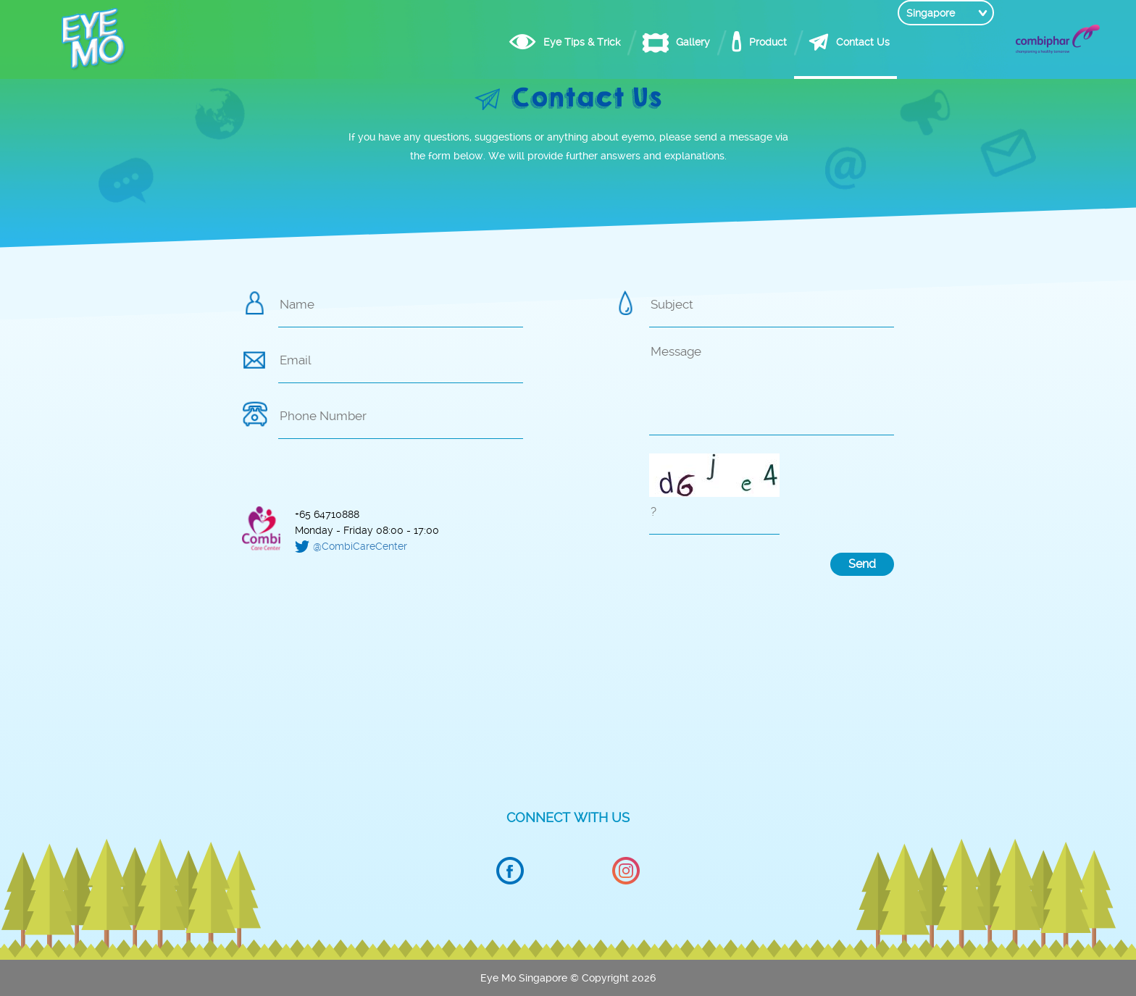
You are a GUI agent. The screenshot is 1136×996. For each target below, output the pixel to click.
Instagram (626, 871)
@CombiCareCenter (360, 546)
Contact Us (834, 42)
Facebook (510, 871)
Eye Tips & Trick (553, 42)
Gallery (665, 42)
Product (740, 42)
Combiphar (1058, 39)
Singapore (930, 42)
